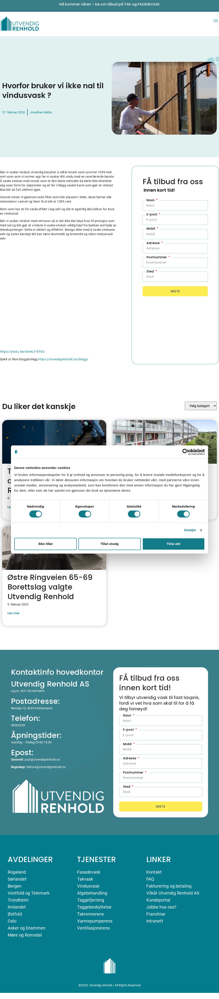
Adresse (154, 243)
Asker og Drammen (26, 928)
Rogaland (17, 872)
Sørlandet (17, 879)
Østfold (15, 914)
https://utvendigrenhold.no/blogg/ (63, 359)
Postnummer (157, 257)
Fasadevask (88, 872)
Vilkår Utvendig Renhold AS (172, 893)
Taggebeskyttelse (94, 907)
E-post (152, 214)
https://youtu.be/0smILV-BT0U (22, 351)
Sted (151, 271)
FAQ (150, 879)
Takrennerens (90, 914)
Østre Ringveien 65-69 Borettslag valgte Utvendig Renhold (49, 587)
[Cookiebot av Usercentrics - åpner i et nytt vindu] (185, 452)
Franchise (155, 914)
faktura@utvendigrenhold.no (46, 767)
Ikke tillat (45, 544)
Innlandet (17, 907)
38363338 (18, 725)
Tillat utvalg (109, 544)
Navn (151, 200)
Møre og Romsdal (25, 935)
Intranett (154, 921)
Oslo (12, 921)
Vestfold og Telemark (28, 893)
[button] (215, 20)
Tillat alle (174, 544)
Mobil (151, 229)
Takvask (85, 879)
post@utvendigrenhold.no (42, 759)
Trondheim (18, 900)
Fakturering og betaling (168, 886)
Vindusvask (88, 886)
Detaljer (190, 530)
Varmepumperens (94, 921)
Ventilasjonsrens (93, 928)
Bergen (14, 886)
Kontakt (154, 872)
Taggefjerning (90, 900)
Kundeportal (158, 900)
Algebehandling (92, 893)
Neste (175, 291)
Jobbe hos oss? (161, 907)
